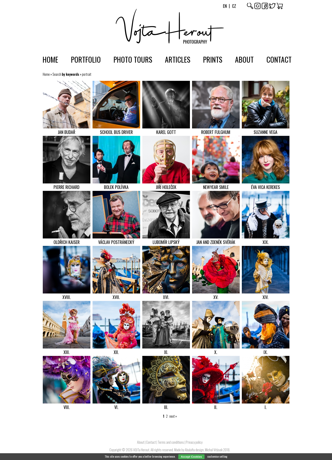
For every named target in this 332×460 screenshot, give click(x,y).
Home (50, 59)
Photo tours (132, 59)
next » (173, 416)
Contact (279, 59)
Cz (234, 6)
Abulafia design (194, 449)
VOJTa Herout (141, 449)
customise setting (217, 456)
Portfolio (86, 59)
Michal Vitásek (214, 449)
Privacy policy (194, 442)
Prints (212, 59)
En (225, 6)
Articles (177, 59)
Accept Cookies (191, 456)
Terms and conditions (171, 442)
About (244, 59)
